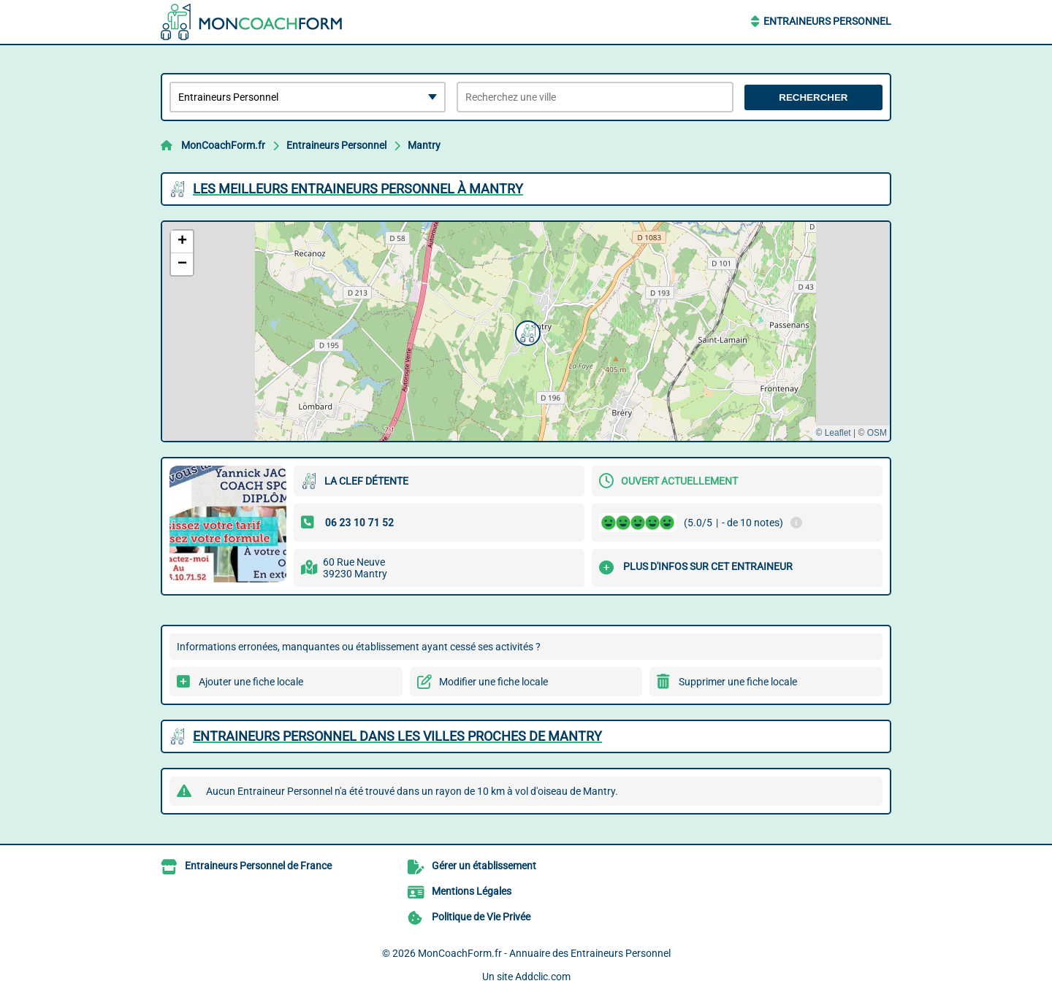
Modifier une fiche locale (493, 682)
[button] (526, 331)
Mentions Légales (471, 891)
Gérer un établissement (484, 865)
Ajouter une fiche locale (251, 682)
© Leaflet (832, 433)
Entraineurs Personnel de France (258, 865)
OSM (877, 433)
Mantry (424, 145)
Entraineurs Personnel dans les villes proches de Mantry (397, 736)
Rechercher (813, 97)
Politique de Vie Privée (481, 917)
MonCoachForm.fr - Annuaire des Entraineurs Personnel (544, 953)
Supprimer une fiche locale (738, 682)
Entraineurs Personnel (827, 21)
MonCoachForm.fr (223, 145)
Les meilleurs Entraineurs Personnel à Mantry (358, 188)
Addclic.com (543, 976)
